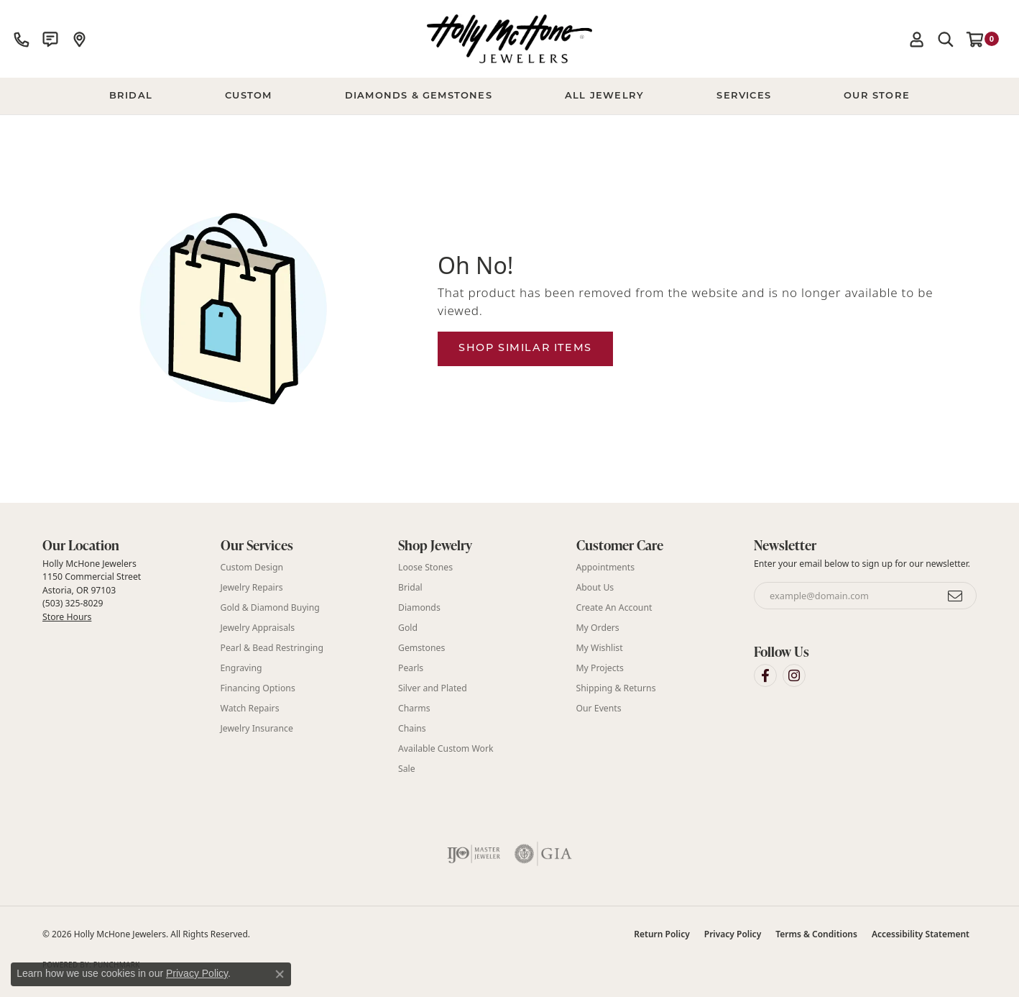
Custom (248, 96)
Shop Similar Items (525, 348)
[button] (917, 38)
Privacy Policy (732, 934)
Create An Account (614, 607)
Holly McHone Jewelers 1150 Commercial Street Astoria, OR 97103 (91, 589)
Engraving (241, 668)
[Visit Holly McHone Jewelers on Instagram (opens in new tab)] (794, 675)
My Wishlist (599, 648)
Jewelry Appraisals (258, 628)
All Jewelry (604, 96)
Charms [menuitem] (414, 708)
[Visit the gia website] (543, 854)
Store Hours (66, 617)
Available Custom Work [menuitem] (446, 748)
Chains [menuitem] (412, 728)
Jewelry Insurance (257, 728)
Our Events (599, 708)
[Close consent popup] (279, 974)
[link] (21, 38)
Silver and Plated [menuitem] (432, 688)
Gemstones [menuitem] (421, 648)
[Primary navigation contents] (509, 96)
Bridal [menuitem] (410, 587)
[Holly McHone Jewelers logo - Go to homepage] (509, 39)
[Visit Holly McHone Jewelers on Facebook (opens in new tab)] (765, 675)
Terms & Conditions (816, 934)
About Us (595, 587)
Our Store (877, 96)
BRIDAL (130, 96)
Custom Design (252, 567)
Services (743, 96)
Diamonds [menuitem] (419, 607)
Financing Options (258, 688)
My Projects (600, 668)
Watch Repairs (250, 708)
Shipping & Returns (616, 688)
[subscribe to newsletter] (956, 596)
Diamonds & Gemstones (418, 96)
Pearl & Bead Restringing (272, 648)
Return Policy (661, 934)
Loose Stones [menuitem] (425, 567)
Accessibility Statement (920, 934)
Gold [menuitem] (408, 628)
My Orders (597, 628)
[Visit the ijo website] (474, 854)
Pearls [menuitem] (410, 668)
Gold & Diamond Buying (270, 607)
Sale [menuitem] (406, 768)
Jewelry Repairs (252, 587)
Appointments (605, 567)
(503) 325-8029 (72, 603)
